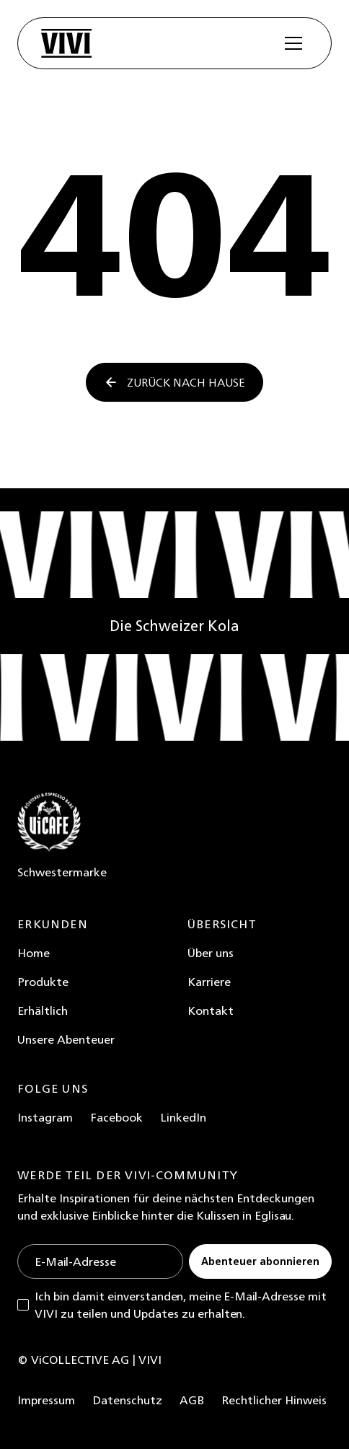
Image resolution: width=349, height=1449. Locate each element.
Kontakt (210, 1010)
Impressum (46, 1400)
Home (33, 953)
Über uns (210, 953)
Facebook (116, 1117)
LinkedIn (183, 1117)
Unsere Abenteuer (66, 1039)
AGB (192, 1400)
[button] (293, 43)
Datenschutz (127, 1400)
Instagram (45, 1117)
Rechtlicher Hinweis (274, 1400)
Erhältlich (42, 1010)
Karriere (209, 982)
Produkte (43, 982)
